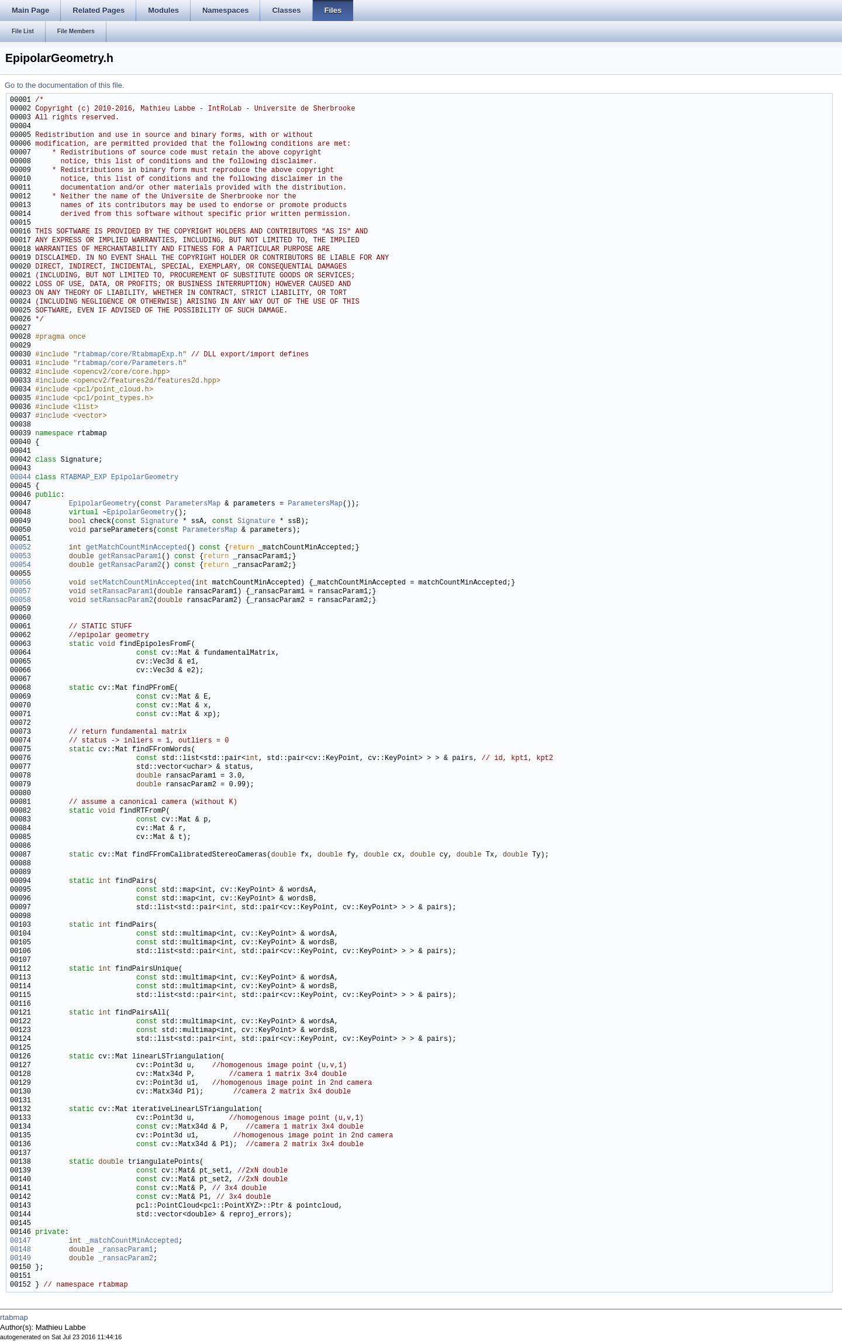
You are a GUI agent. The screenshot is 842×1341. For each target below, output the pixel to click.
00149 (20, 1259)
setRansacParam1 (121, 592)
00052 (20, 548)
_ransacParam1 (125, 1250)
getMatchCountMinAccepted (136, 548)
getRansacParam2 (129, 565)
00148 (20, 1250)
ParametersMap (192, 504)
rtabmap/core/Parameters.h (129, 364)
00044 (20, 478)
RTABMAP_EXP (83, 478)
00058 (20, 601)
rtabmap (14, 1317)
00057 (20, 592)
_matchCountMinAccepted (132, 1241)
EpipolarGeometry (144, 478)
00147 (20, 1241)
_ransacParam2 (125, 1259)
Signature (159, 522)
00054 (20, 565)
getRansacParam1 (129, 557)
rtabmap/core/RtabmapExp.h (129, 355)
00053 (20, 557)
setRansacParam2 (121, 601)
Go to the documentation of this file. (65, 85)
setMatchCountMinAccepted (140, 583)
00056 (20, 583)
